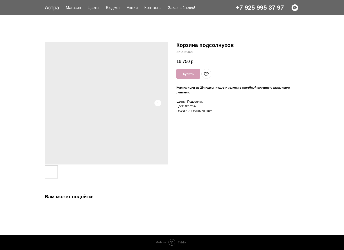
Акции (132, 7)
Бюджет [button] (113, 7)
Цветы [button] (93, 7)
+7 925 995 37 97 (260, 7)
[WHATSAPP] (295, 7)
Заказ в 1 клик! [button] (181, 7)
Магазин (73, 7)
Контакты (152, 7)
